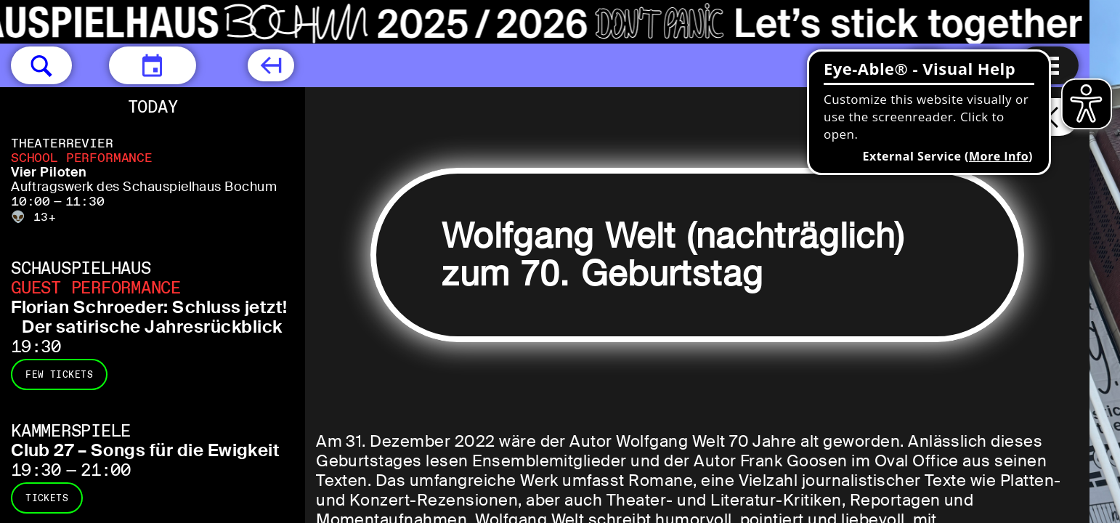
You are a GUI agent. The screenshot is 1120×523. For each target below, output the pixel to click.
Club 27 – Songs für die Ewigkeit (145, 450)
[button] (41, 65)
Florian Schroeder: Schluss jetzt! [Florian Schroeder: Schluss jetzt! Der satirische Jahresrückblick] (149, 307)
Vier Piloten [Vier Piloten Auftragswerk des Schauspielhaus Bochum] (49, 172)
